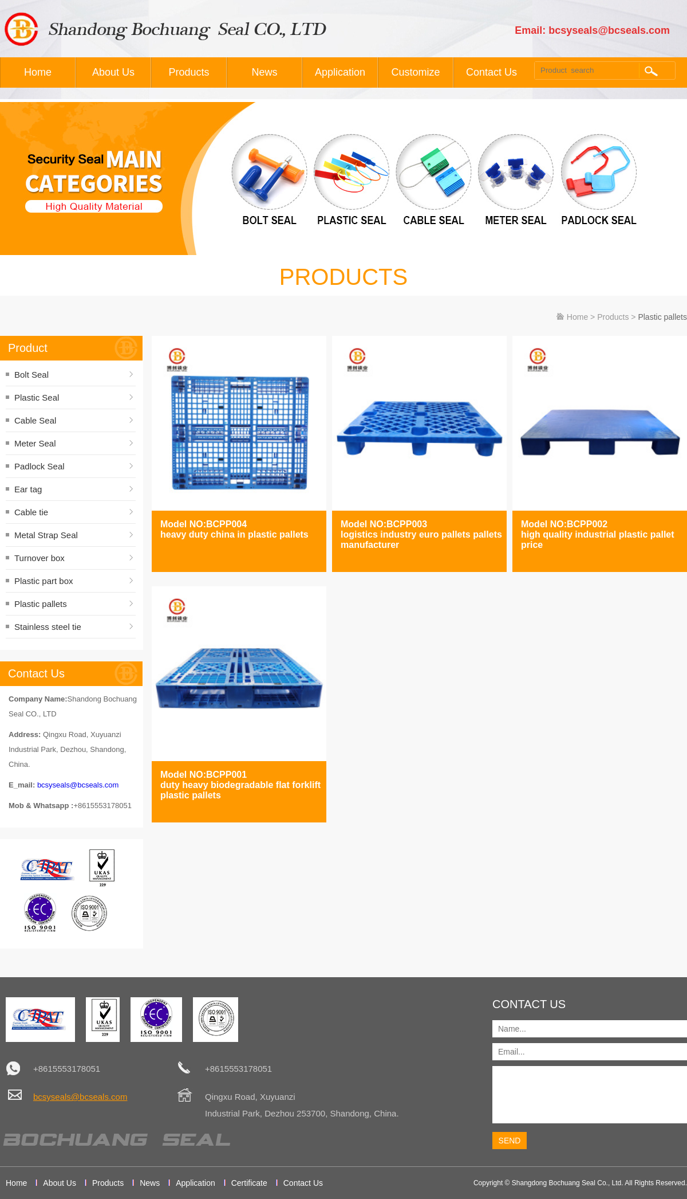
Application (340, 72)
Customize (415, 72)
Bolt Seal (31, 374)
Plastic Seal (36, 397)
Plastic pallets (40, 604)
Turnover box (39, 558)
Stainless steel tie (47, 627)
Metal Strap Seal (46, 535)
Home (38, 72)
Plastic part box (43, 581)
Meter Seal (35, 443)
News (264, 72)
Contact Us (491, 72)
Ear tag (28, 489)
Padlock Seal (39, 466)
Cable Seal (35, 420)
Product (28, 348)
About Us (113, 72)
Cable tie (31, 512)
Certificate (249, 1183)
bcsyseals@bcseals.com (78, 785)
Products (188, 72)
